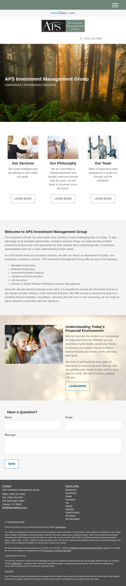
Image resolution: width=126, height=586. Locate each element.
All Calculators (72, 519)
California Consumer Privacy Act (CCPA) (86, 548)
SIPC (19, 563)
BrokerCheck (61, 527)
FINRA (14, 563)
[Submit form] (12, 464)
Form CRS (9, 571)
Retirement (70, 490)
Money (68, 506)
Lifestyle (69, 509)
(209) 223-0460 (91, 38)
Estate (68, 496)
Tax (67, 502)
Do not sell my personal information (57, 551)
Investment (70, 493)
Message (10, 435)
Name (8, 417)
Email (68, 417)
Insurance (70, 499)
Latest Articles (72, 512)
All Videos (70, 515)
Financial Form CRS (16, 522)
